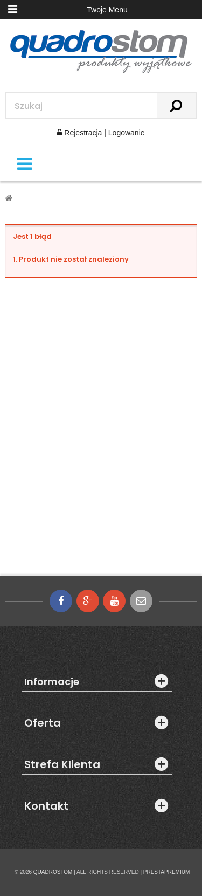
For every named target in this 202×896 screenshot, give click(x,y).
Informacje (51, 682)
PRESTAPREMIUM (166, 872)
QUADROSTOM (53, 872)
